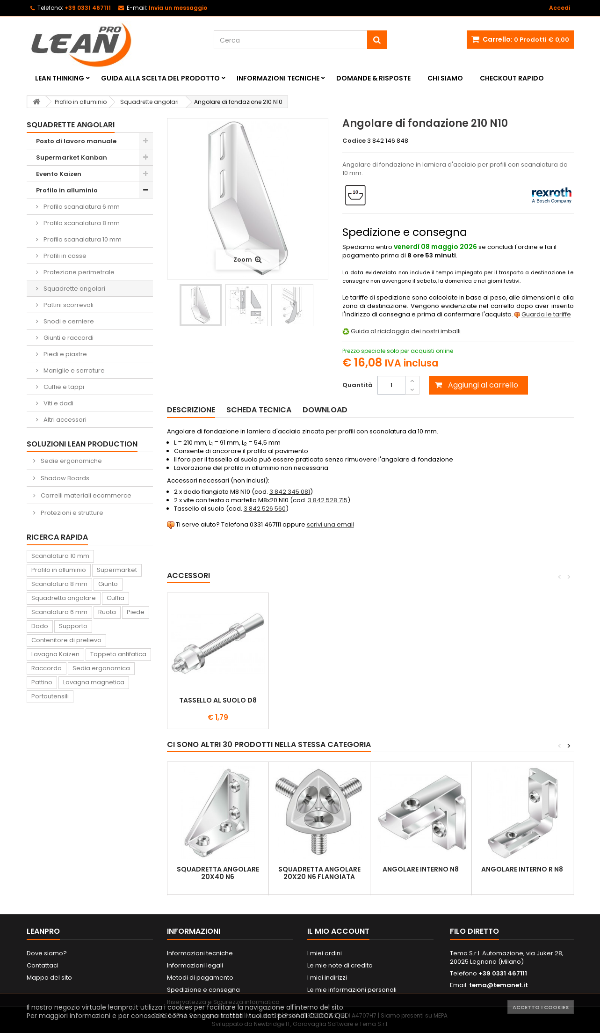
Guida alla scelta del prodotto (160, 78)
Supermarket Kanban (71, 157)
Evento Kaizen (58, 173)
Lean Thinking (59, 78)
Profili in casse (64, 255)
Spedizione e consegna (203, 989)
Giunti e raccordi (68, 337)
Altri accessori (64, 419)
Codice (354, 141)
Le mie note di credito (340, 965)
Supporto (73, 626)
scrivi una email (330, 524)
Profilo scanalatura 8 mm (81, 223)
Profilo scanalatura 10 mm (82, 239)
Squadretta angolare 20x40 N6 (218, 872)
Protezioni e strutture (71, 512)
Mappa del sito (49, 977)
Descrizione (191, 409)
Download (325, 409)
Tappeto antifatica (118, 654)
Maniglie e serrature (73, 370)
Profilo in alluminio (67, 190)
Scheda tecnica (258, 409)
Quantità (357, 385)
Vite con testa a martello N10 (217, 703)
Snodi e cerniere (68, 321)
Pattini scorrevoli (68, 304)
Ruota (107, 612)
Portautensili (50, 696)
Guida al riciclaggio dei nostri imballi (406, 331)
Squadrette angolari (73, 288)
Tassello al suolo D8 (421, 700)
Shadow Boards (64, 478)
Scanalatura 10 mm (60, 555)
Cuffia (115, 597)
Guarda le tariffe (546, 314)
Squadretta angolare (63, 597)
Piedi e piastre (64, 354)
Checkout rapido (512, 78)
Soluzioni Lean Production (82, 444)
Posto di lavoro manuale (76, 141)
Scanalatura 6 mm (59, 612)
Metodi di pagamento (200, 977)
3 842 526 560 (265, 508)
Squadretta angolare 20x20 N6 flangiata (319, 872)
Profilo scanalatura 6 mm (81, 206)
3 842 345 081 (289, 491)
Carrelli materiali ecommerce (85, 495)
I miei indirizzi (327, 977)
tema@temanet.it (498, 985)
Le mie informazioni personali (352, 989)
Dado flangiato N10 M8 (319, 700)
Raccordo (46, 668)
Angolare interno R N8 (522, 869)
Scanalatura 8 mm (59, 583)
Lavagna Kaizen (55, 654)
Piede (136, 612)
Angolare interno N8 (421, 869)
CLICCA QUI (327, 1015)
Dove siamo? (47, 953)
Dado (39, 626)
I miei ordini (324, 953)
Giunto (108, 583)
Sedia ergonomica (101, 668)
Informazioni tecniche (278, 78)
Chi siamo (445, 78)
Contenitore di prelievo (66, 640)
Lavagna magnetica (93, 682)
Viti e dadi (57, 403)
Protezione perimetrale (78, 272)
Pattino (41, 682)
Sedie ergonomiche (70, 460)
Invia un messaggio (178, 8)
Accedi (559, 8)
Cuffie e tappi (63, 386)
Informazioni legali (195, 965)
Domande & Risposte (373, 78)
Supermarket (117, 569)
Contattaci (42, 965)
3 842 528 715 (327, 500)
